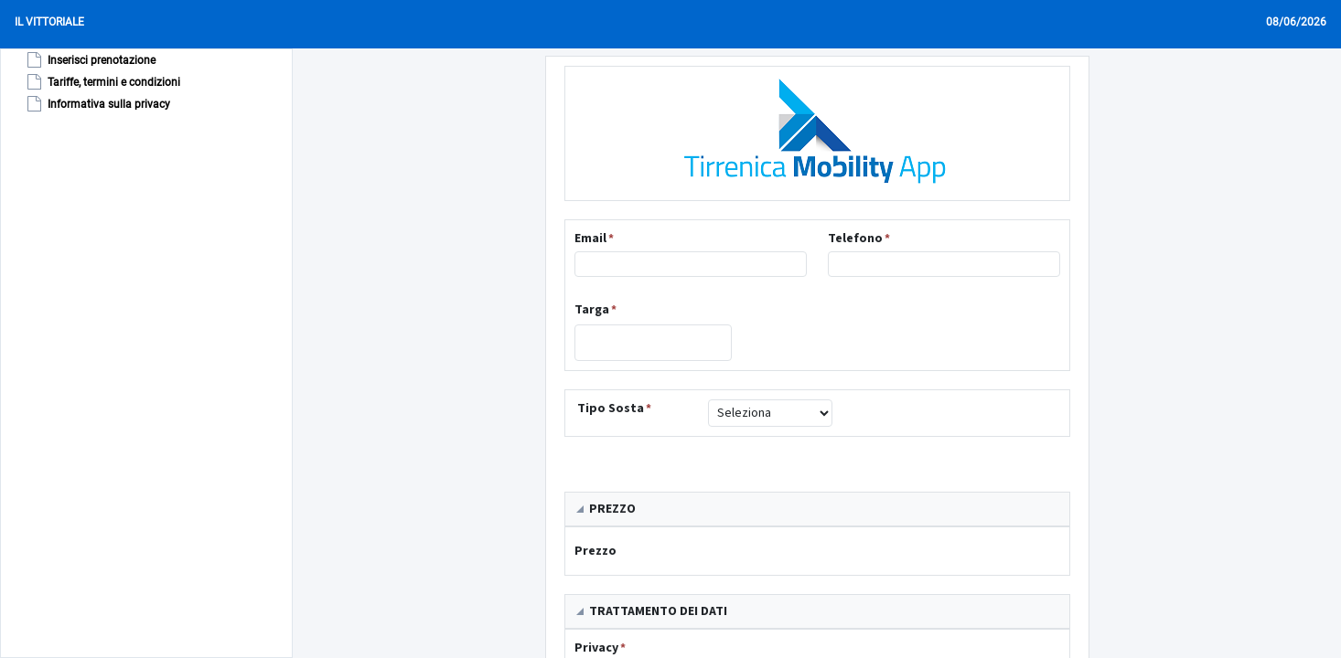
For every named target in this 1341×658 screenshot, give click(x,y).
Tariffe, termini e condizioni (102, 82)
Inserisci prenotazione (90, 60)
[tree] (92, 82)
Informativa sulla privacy (97, 104)
